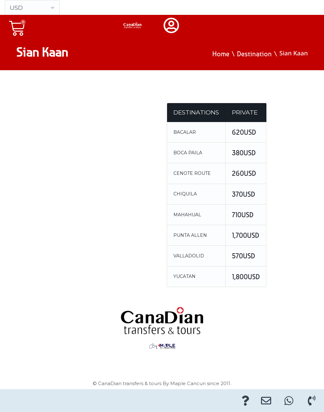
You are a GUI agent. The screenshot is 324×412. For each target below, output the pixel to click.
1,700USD (245, 235)
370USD (243, 194)
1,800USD (246, 277)
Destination (254, 54)
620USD (244, 132)
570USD (243, 256)
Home (220, 54)
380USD (244, 153)
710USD (242, 215)
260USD (244, 173)
